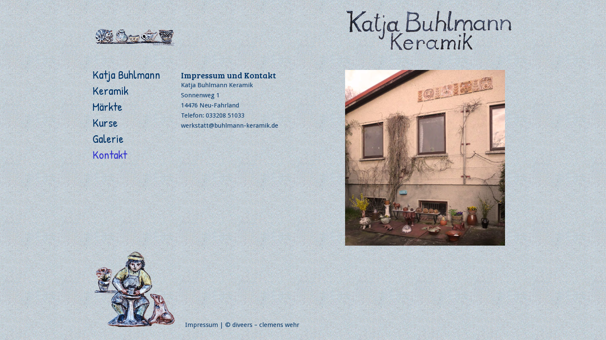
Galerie (108, 139)
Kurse (105, 123)
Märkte (107, 107)
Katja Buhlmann (126, 75)
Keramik (110, 91)
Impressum (201, 325)
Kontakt (110, 155)
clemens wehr (279, 325)
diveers (242, 325)
